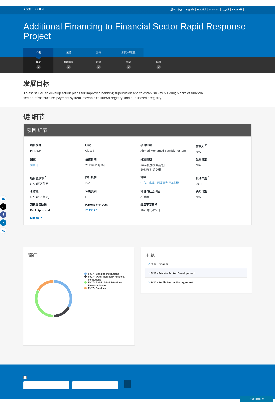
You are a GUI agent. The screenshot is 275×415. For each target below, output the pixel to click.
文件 (98, 52)
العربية (225, 9)
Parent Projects (96, 204)
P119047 (91, 210)
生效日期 (201, 159)
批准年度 (202, 177)
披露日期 (90, 159)
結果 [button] (158, 65)
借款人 (201, 145)
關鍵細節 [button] (68, 65)
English (190, 9)
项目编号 (35, 145)
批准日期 (146, 159)
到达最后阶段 (38, 204)
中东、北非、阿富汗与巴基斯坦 (160, 183)
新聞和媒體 (128, 52)
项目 (41, 9)
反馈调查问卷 (257, 399)
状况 (88, 145)
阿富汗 (34, 165)
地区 (143, 177)
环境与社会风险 (150, 191)
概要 (38, 52)
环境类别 (90, 191)
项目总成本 (38, 177)
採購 (68, 52)
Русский (237, 9)
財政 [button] (98, 65)
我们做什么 (30, 9)
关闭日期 (201, 191)
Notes (34, 218)
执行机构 (90, 177)
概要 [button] (38, 65)
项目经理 (146, 145)
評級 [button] (128, 65)
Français (214, 9)
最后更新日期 (149, 204)
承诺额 (34, 191)
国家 (33, 159)
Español (201, 9)
